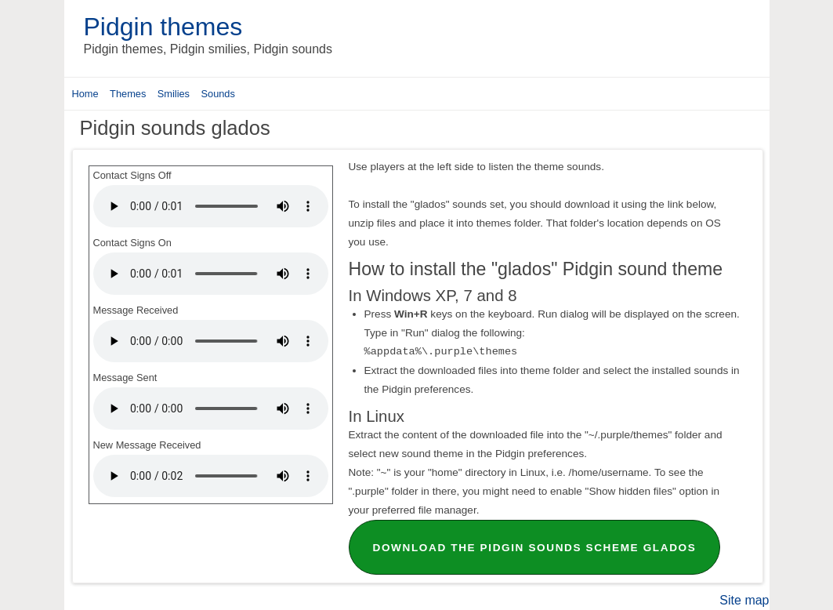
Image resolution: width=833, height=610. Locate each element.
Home (85, 94)
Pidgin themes (163, 27)
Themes (128, 94)
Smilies (174, 94)
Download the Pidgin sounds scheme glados (535, 548)
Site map (744, 600)
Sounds (217, 94)
